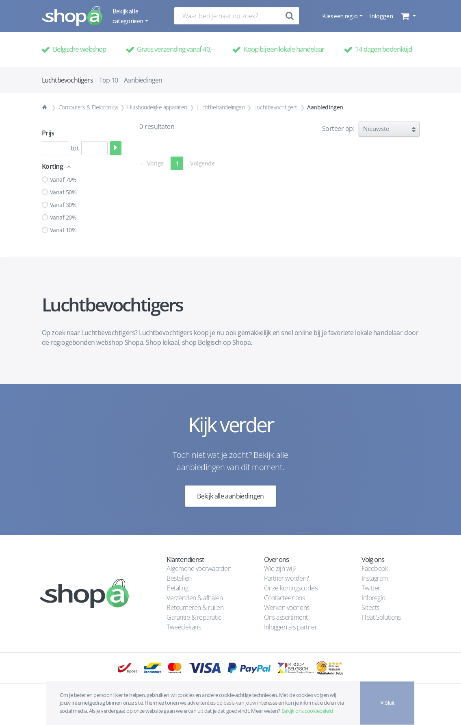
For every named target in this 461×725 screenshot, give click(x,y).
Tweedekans (184, 627)
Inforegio (374, 597)
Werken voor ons (286, 607)
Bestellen (179, 578)
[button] (407, 16)
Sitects (371, 607)
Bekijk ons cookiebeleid (307, 710)
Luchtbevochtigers (276, 107)
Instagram (374, 578)
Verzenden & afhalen (195, 597)
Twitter (370, 587)
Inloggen (381, 16)
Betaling (177, 587)
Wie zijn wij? (280, 568)
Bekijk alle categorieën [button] (128, 16)
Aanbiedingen (143, 80)
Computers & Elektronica (88, 107)
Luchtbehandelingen (221, 107)
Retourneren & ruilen (195, 607)
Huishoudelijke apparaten (157, 107)
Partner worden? (286, 578)
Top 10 (108, 80)
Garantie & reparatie (194, 617)
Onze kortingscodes (290, 587)
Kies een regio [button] (340, 16)
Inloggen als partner (290, 627)
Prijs (48, 132)
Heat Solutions (381, 617)
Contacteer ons (284, 597)
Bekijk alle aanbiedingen (230, 496)
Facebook (374, 568)
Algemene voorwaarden (199, 568)
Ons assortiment (286, 617)
